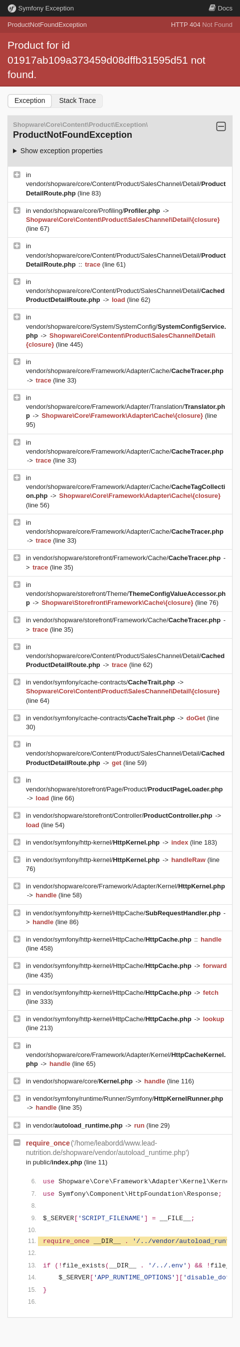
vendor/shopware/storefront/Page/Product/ (124, 789)
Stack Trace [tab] (77, 100)
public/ (58, 1162)
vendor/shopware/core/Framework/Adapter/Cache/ (125, 371)
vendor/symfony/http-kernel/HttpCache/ (128, 913)
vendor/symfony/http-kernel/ (97, 842)
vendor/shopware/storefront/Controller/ (123, 815)
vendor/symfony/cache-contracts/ (105, 682)
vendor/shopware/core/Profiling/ (97, 210)
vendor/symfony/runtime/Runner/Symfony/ (128, 1098)
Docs (221, 8)
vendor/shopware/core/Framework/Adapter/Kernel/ (129, 886)
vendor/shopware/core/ (84, 1081)
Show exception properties (61, 151)
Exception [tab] (29, 100)
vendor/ (79, 1125)
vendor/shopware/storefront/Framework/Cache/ (128, 558)
